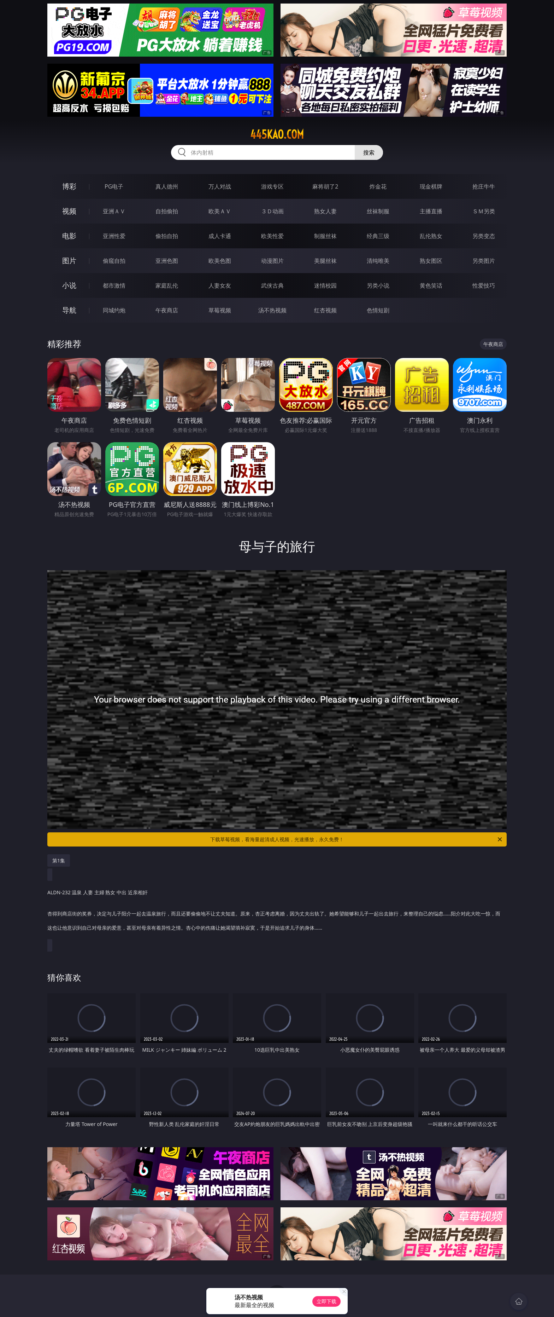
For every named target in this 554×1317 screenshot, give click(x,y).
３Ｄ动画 (272, 211)
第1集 (58, 860)
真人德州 (166, 186)
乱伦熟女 (431, 236)
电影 (69, 236)
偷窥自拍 (114, 261)
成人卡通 (219, 236)
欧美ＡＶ (219, 211)
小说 (69, 285)
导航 (69, 310)
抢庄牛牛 (483, 186)
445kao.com (277, 134)
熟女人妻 (325, 211)
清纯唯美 (378, 261)
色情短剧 (378, 310)
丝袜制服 (378, 211)
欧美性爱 (272, 236)
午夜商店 (166, 310)
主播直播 (431, 211)
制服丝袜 (325, 236)
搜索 (369, 152)
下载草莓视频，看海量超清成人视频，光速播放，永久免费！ (356, 839)
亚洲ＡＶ (114, 211)
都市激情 (114, 285)
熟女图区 (431, 261)
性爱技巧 (483, 285)
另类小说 (378, 285)
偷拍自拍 (166, 236)
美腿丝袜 (325, 261)
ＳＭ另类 (483, 211)
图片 (69, 260)
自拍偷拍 (166, 211)
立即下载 (326, 1301)
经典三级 (378, 236)
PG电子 (114, 186)
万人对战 (219, 186)
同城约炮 (114, 310)
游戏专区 (272, 186)
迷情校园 (325, 285)
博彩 (69, 186)
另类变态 (483, 236)
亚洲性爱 (114, 236)
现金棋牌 (431, 186)
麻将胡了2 (325, 186)
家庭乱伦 (166, 285)
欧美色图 (219, 261)
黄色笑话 (431, 285)
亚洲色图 (166, 261)
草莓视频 (219, 310)
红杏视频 (325, 310)
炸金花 (378, 186)
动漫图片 (272, 261)
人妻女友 (219, 285)
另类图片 (483, 261)
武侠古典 (272, 285)
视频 (69, 211)
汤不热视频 (272, 310)
